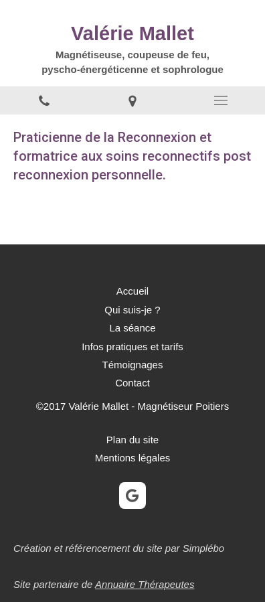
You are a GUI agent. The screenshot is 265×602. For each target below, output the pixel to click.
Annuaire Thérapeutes (144, 584)
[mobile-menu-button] (221, 100)
